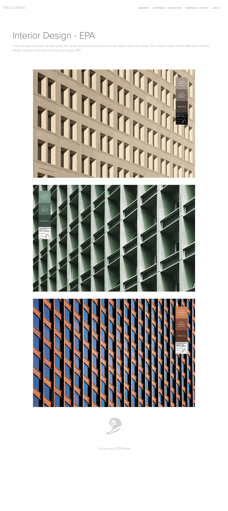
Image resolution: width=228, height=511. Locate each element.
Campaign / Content (197, 8)
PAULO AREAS (14, 7)
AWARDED (144, 8)
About (216, 8)
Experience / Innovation (167, 8)
